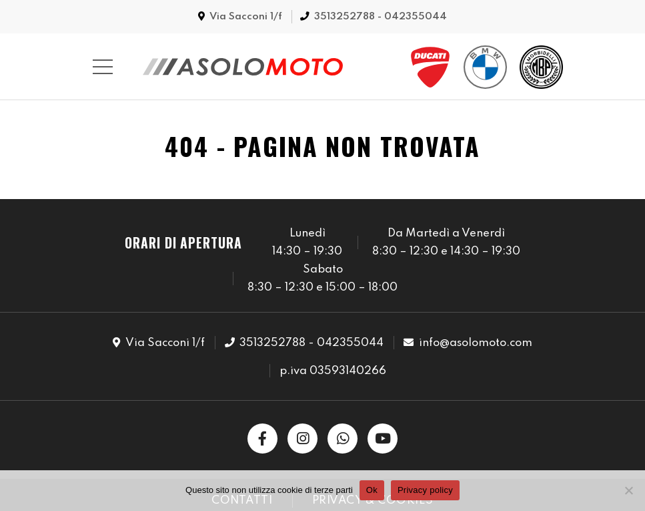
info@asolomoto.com (475, 343)
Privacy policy (425, 490)
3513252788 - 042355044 (380, 16)
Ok (372, 490)
